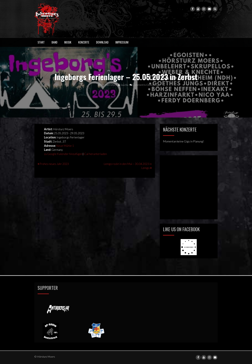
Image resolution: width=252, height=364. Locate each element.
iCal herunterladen (95, 154)
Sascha (123, 84)
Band (54, 42)
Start (41, 42)
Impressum (121, 42)
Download (102, 42)
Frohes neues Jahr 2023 (54, 164)
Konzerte (83, 42)
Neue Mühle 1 (65, 145)
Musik (67, 42)
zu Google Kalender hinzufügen (63, 154)
